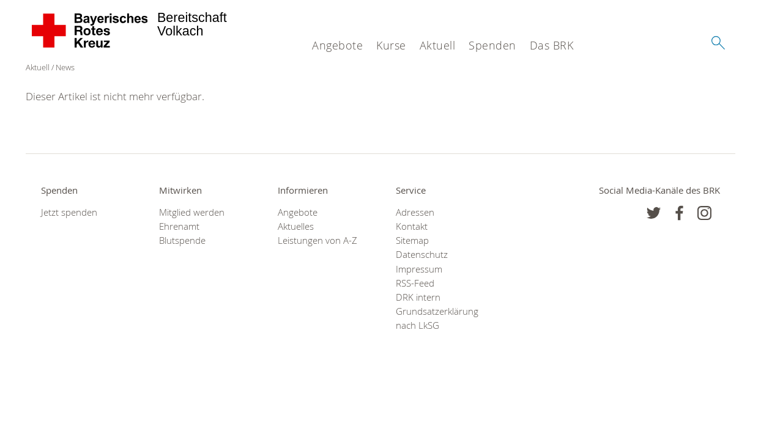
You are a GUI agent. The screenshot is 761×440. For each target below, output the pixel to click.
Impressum (419, 269)
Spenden (492, 45)
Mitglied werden (192, 212)
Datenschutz (422, 254)
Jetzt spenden (69, 212)
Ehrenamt (179, 226)
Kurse (391, 45)
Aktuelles (296, 226)
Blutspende (182, 240)
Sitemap (412, 240)
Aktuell (438, 45)
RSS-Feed (415, 283)
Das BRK (552, 45)
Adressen (415, 212)
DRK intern (418, 297)
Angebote (337, 45)
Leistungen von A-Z (317, 240)
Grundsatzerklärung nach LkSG (437, 318)
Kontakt (412, 226)
